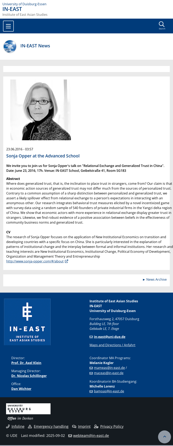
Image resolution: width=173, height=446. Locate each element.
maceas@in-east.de (108, 373)
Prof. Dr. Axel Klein (26, 363)
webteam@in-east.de (91, 435)
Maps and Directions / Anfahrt (112, 345)
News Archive (156, 279)
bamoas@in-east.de (109, 391)
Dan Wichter (21, 389)
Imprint (81, 426)
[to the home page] (86, 4)
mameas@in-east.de (109, 367)
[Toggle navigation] (8, 26)
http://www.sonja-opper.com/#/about (35, 261)
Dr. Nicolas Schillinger (29, 376)
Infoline (15, 426)
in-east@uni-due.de (109, 336)
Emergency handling (48, 426)
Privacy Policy (108, 426)
